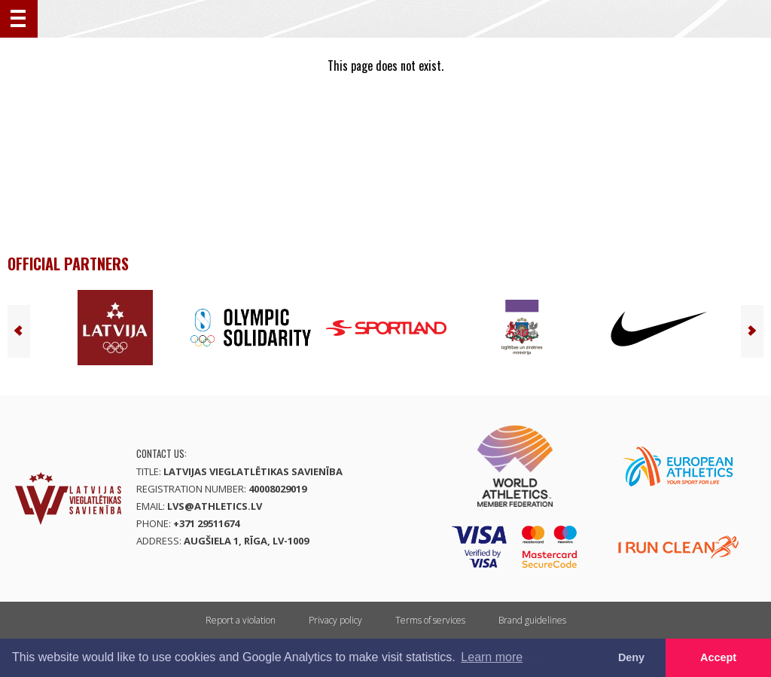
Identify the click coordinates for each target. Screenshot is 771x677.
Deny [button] (631, 657)
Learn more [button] (492, 657)
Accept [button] (718, 657)
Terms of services (430, 620)
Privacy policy (335, 620)
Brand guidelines (532, 620)
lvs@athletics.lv (214, 506)
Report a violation (241, 620)
